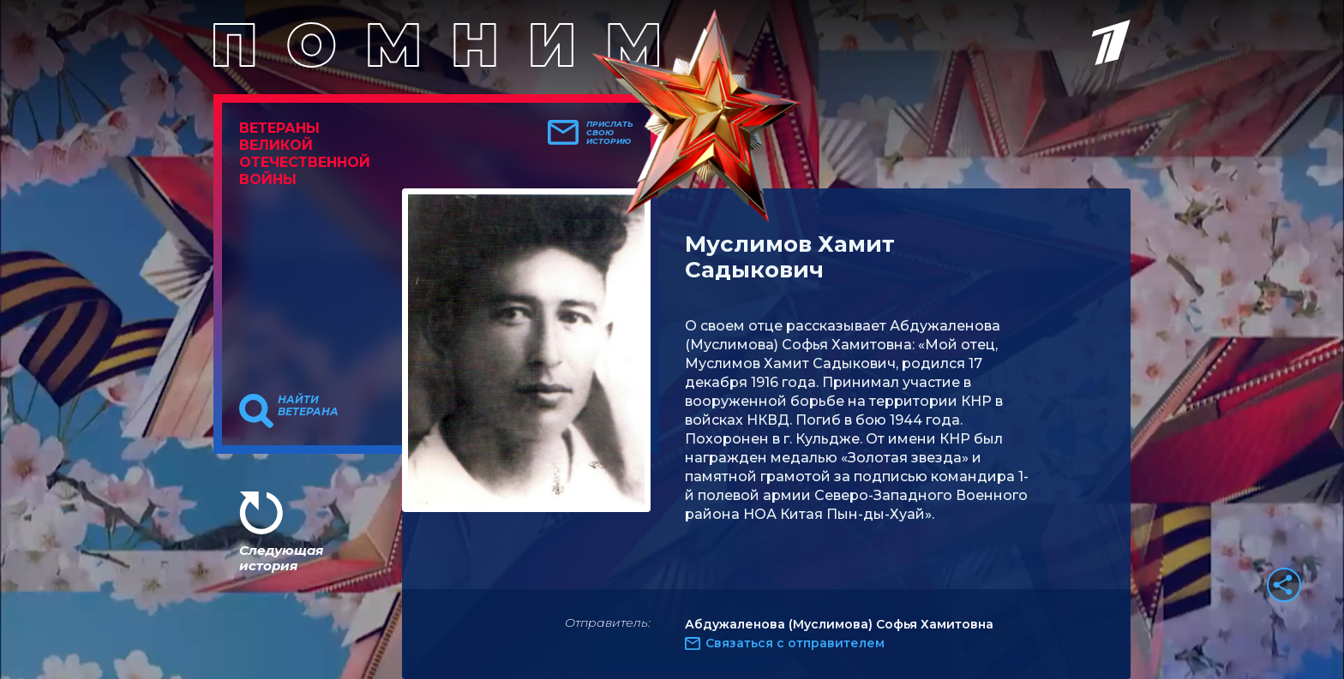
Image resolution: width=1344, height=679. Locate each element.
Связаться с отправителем (795, 643)
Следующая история (281, 558)
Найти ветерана (308, 406)
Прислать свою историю (609, 133)
